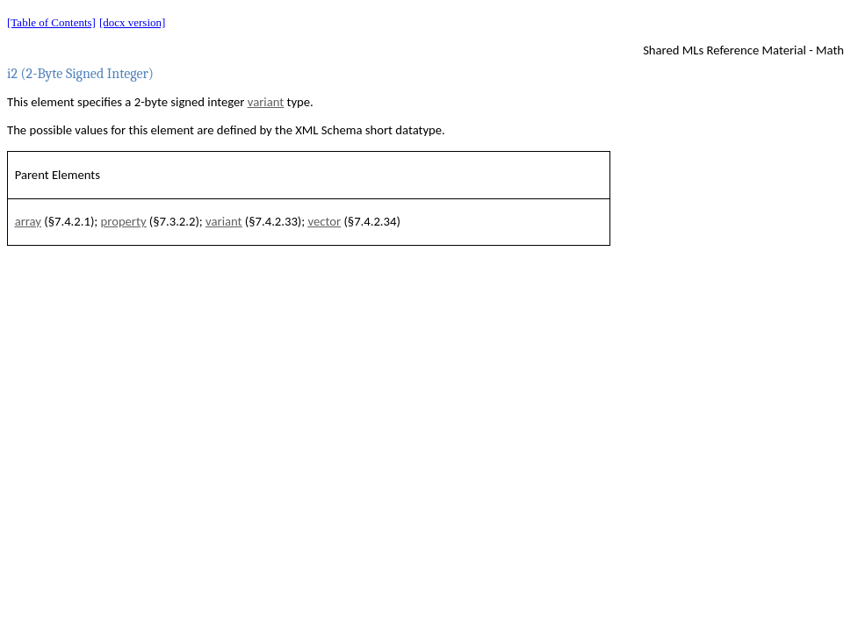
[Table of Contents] (51, 22)
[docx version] (132, 22)
